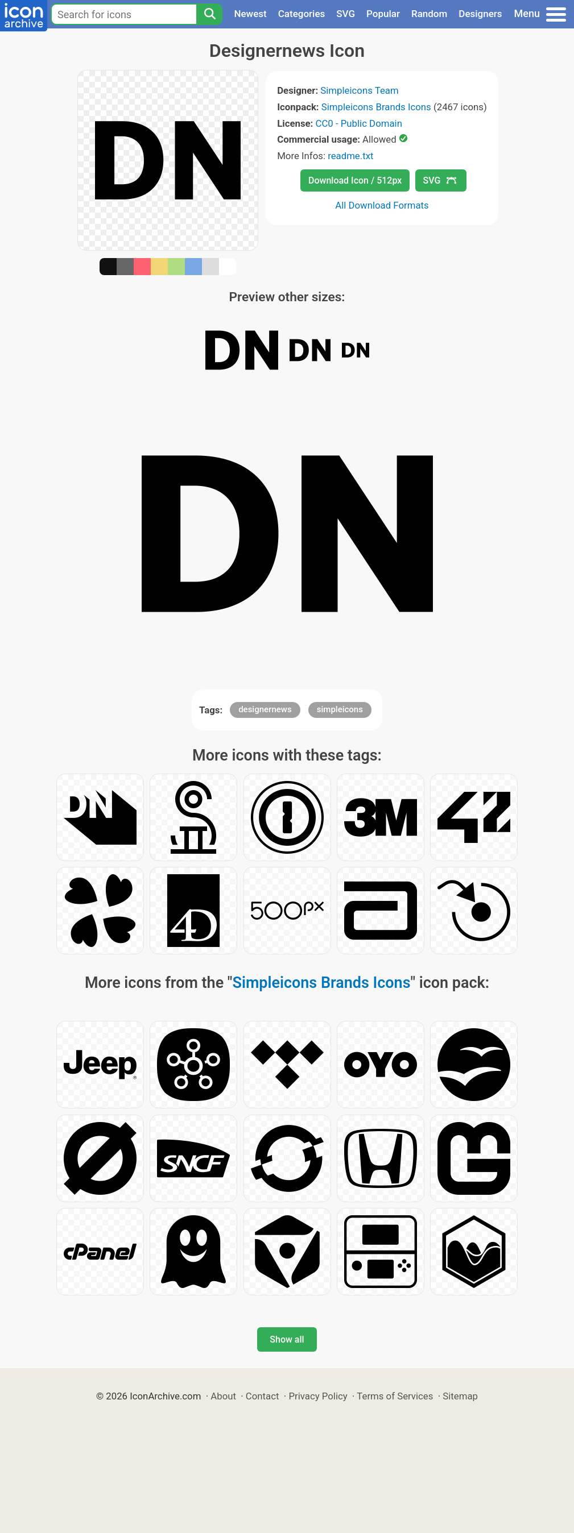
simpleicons (340, 709)
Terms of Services (395, 1396)
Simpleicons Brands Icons (376, 107)
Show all (287, 1339)
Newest (250, 13)
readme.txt (350, 155)
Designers (480, 13)
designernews (264, 709)
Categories (301, 13)
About (223, 1396)
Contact (262, 1396)
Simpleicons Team (359, 90)
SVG (345, 13)
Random (429, 13)
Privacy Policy (317, 1396)
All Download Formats (382, 205)
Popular (383, 13)
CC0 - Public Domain (359, 123)
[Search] (209, 14)
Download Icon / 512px (355, 180)
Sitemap (460, 1396)
